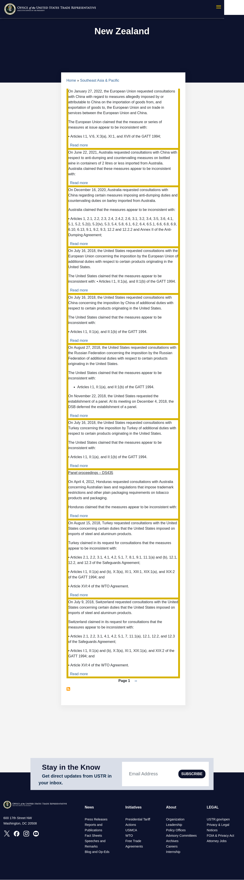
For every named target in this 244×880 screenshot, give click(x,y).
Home (71, 80)
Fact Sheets (93, 836)
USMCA (131, 830)
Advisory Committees (181, 836)
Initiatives (133, 807)
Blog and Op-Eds (97, 852)
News (89, 807)
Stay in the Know (71, 767)
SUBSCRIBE (192, 774)
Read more (79, 145)
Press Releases (96, 819)
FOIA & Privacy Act (220, 836)
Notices (212, 830)
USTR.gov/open (218, 819)
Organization (175, 819)
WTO (129, 836)
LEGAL (213, 807)
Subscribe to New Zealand (68, 689)
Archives (172, 841)
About (171, 807)
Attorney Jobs (217, 841)
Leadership (174, 825)
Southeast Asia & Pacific (99, 80)
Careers (171, 846)
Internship (173, 852)
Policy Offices (176, 830)
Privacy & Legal (218, 825)
